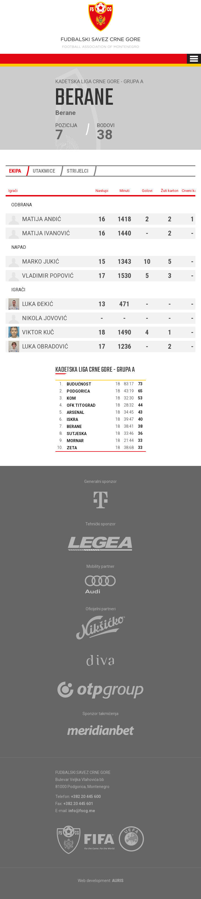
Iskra (72, 419)
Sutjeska (77, 433)
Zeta (72, 448)
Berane (74, 426)
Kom (71, 398)
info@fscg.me (81, 810)
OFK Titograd (81, 405)
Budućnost (79, 384)
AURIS (118, 880)
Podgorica (78, 391)
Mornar (75, 440)
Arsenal (75, 412)
